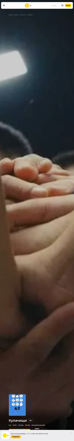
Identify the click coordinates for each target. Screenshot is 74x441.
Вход (68, 5)
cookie (28, 433)
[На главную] (28, 5)
